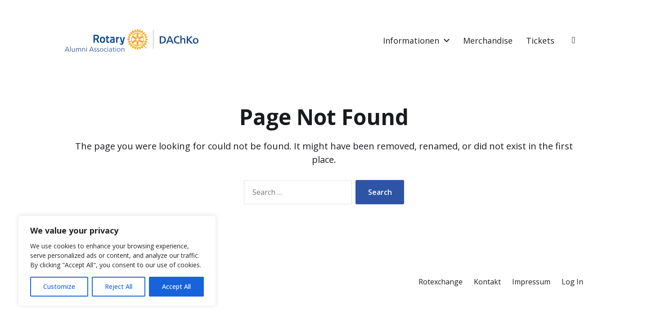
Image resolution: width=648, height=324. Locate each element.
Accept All (176, 286)
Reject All (118, 286)
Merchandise (488, 40)
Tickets (540, 40)
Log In (572, 281)
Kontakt (487, 281)
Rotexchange (440, 281)
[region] (117, 261)
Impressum (531, 281)
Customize (59, 286)
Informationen (411, 40)
